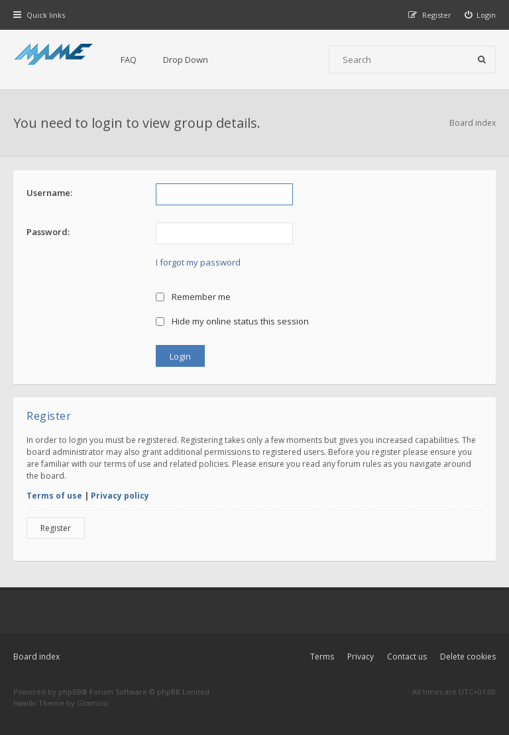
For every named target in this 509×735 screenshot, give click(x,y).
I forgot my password (198, 262)
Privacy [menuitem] (360, 656)
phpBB (70, 692)
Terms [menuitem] (322, 656)
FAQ (129, 60)
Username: (49, 193)
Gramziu (92, 703)
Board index (36, 656)
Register (55, 528)
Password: (48, 232)
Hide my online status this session (232, 321)
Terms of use (54, 495)
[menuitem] (480, 15)
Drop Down (185, 60)
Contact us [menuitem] (407, 656)
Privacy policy (120, 495)
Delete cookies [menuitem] (468, 656)
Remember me (193, 297)
